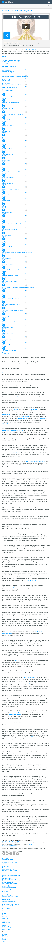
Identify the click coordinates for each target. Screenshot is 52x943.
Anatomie (5, 855)
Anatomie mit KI (7, 908)
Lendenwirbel (31, 580)
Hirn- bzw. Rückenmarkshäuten (12, 430)
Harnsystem (6, 886)
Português (5, 937)
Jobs (3, 923)
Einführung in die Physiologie (11, 875)
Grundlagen (5, 858)
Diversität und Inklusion (9, 845)
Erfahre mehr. (32, 844)
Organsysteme (6, 895)
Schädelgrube (22, 418)
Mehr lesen (5, 373)
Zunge (45, 683)
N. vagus (21, 712)
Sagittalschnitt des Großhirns (35, 461)
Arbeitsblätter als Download (10, 904)
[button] (26, 595)
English (4, 934)
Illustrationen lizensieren (9, 914)
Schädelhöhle (33, 409)
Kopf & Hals (5, 866)
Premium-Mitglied (31, 49)
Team (3, 921)
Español (4, 935)
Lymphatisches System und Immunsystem (15, 880)
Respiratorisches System (9, 883)
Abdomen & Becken (8, 865)
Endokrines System (8, 882)
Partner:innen (6, 922)
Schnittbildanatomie (8, 869)
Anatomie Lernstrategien (9, 901)
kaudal (16, 424)
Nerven (17, 660)
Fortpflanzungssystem (9, 889)
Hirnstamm (6, 414)
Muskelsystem (6, 876)
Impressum (5, 926)
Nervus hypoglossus (29, 677)
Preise (4, 913)
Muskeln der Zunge (24, 683)
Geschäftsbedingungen (9, 927)
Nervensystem (6, 878)
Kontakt (4, 925)
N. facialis (31, 737)
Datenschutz (6, 929)
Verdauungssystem (14, 714)
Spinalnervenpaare (19, 587)
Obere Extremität (7, 859)
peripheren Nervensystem (23, 396)
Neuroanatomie (7, 867)
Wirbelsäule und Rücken (9, 862)
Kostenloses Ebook (8, 903)
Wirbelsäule (6, 424)
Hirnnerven (20, 616)
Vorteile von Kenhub (8, 905)
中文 (3, 941)
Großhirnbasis (14, 453)
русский (4, 939)
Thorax (4, 863)
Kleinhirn (26, 416)
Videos (4, 6)
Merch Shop (5, 916)
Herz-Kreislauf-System (9, 879)
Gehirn (16, 409)
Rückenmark (43, 418)
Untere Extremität (7, 861)
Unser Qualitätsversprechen (10, 841)
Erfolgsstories (6, 907)
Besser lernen (6, 899)
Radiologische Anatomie (9, 870)
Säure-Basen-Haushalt (9, 887)
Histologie (5, 891)
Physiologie (5, 873)
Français (4, 938)
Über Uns (5, 918)
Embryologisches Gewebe (10, 896)
